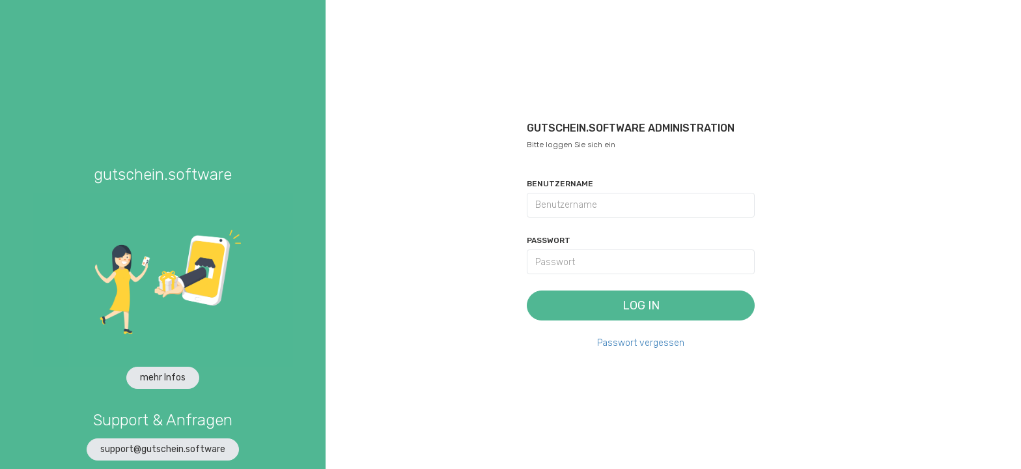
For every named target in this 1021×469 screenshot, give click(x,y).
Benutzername (560, 183)
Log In (641, 305)
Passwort (548, 240)
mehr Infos (163, 377)
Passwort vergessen (640, 342)
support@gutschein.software (162, 449)
